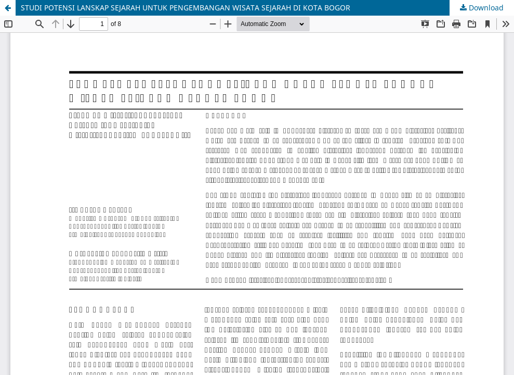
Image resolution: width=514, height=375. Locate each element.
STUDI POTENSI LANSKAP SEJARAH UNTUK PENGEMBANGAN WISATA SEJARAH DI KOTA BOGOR (185, 7)
